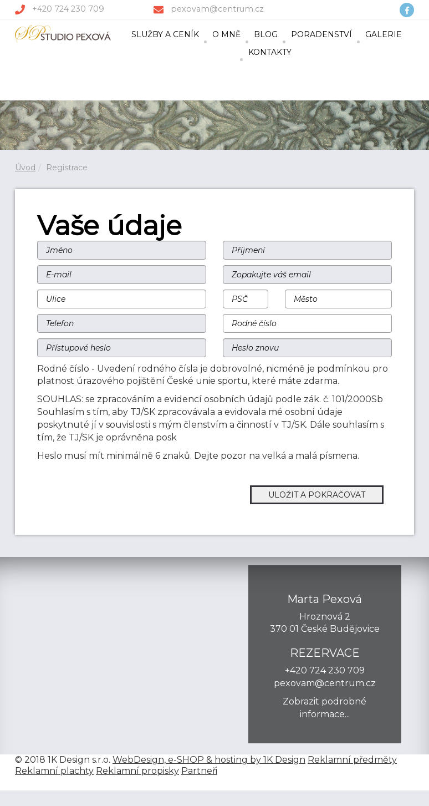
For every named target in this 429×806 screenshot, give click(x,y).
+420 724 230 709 (68, 9)
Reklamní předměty (352, 759)
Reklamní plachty (54, 771)
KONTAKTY (270, 52)
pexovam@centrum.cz (217, 9)
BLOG (266, 34)
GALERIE (383, 34)
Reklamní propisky (137, 771)
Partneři (199, 771)
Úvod (25, 168)
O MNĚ (226, 34)
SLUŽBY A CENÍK (165, 34)
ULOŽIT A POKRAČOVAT (316, 495)
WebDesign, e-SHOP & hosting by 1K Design (209, 759)
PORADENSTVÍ (321, 34)
